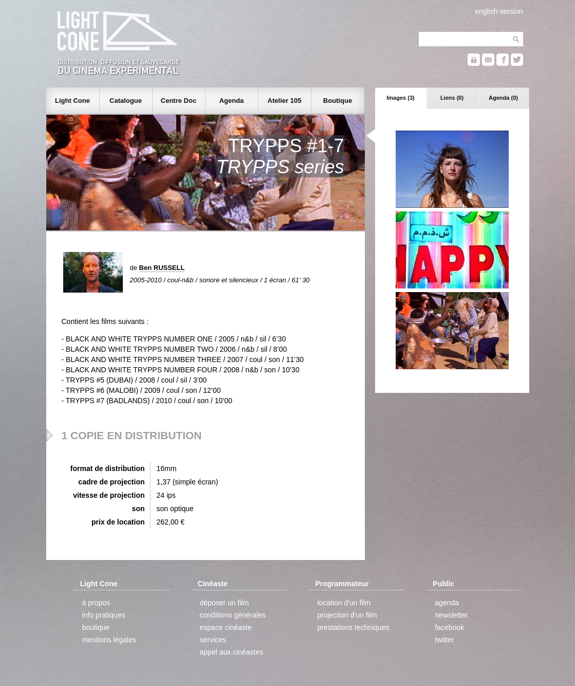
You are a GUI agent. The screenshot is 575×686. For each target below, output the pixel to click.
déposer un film (224, 603)
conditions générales (233, 615)
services (213, 640)
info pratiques (103, 615)
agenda (447, 603)
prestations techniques (353, 627)
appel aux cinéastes (232, 652)
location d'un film (343, 603)
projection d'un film (347, 615)
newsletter (451, 615)
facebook (449, 627)
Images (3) (400, 98)
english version (499, 11)
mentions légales (109, 640)
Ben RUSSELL (162, 268)
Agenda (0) (503, 98)
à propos (96, 603)
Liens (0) (451, 98)
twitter (444, 640)
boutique (96, 627)
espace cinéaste (226, 627)
